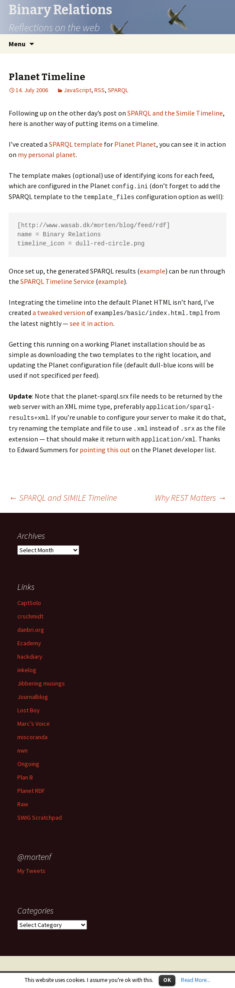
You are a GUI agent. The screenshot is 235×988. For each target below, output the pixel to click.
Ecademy (29, 640)
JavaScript (77, 90)
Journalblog (32, 694)
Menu (17, 43)
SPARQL (118, 90)
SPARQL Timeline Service (57, 280)
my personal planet (47, 154)
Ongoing (28, 761)
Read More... (195, 980)
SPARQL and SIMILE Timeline (63, 494)
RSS (99, 90)
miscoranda (32, 734)
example (152, 270)
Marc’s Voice (33, 720)
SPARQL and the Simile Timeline (175, 113)
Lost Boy (28, 707)
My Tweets (31, 868)
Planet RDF (31, 788)
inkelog (26, 667)
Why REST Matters (190, 494)
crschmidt (30, 613)
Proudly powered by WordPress (117, 970)
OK (167, 980)
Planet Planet (135, 144)
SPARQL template (76, 144)
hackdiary (29, 653)
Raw (22, 801)
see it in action (91, 322)
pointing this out (105, 446)
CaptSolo (29, 600)
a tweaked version (58, 311)
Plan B (25, 774)
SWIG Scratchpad (39, 814)
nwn (22, 747)
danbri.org (30, 627)
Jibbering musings (41, 680)
